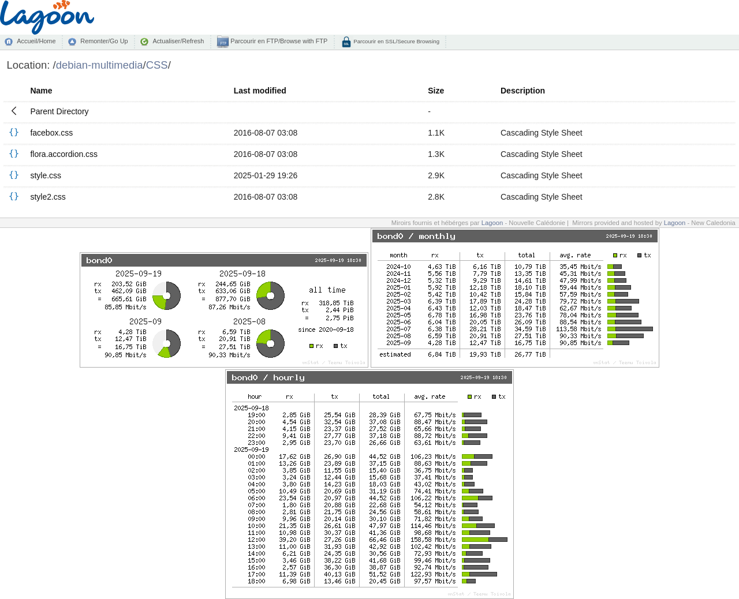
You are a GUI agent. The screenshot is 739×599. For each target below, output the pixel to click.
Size (436, 90)
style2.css (47, 196)
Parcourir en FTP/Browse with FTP (278, 41)
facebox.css (51, 132)
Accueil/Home (36, 41)
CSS (157, 65)
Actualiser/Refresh (178, 41)
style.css (45, 175)
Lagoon (492, 222)
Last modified (260, 90)
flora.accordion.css (64, 154)
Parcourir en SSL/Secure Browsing (395, 41)
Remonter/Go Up (104, 41)
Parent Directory (59, 111)
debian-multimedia (99, 65)
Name (41, 90)
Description (523, 90)
